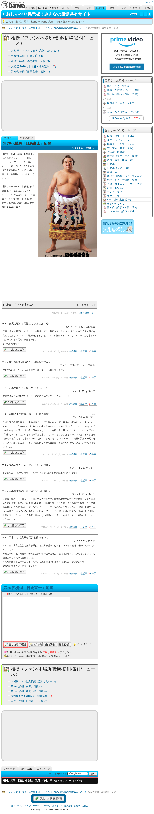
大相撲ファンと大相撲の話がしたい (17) (35, 50)
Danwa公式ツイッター (53, 806)
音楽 (88, 8)
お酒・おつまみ (116, 188)
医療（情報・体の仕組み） (122, 136)
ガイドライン (17, 806)
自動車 (111, 164)
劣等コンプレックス (118, 140)
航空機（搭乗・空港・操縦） (123, 156)
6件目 (93, 480)
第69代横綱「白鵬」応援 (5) (27, 55)
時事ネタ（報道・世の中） (122, 103)
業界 (123, 8)
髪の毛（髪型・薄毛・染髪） (123, 94)
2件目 (93, 351)
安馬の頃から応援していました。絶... (30, 388)
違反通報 (73, 351)
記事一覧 (9, 768)
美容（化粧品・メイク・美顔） (124, 90)
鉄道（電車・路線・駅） (121, 160)
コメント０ (43, 768)
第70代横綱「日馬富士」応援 (28, 588)
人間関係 (54, 8)
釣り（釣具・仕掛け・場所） (123, 180)
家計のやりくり (116, 203)
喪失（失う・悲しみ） (119, 86)
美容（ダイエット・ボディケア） (126, 184)
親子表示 (26, 768)
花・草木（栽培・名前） (121, 148)
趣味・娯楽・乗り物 (25, 28)
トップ (9, 28)
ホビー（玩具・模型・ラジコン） (126, 176)
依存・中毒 (113, 196)
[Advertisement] (49, 106)
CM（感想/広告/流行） (120, 199)
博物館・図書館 (116, 152)
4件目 (93, 403)
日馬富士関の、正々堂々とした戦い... (30, 491)
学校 (77, 8)
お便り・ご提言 (81, 806)
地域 (112, 8)
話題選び (30, 8)
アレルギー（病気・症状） (122, 211)
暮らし (65, 8)
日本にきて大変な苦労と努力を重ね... (30, 537)
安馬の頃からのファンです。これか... (30, 464)
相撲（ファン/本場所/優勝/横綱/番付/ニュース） (61, 28)
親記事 (83, 351)
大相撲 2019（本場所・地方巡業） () (33, 66)
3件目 (93, 377)
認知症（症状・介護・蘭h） (123, 207)
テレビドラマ (114, 192)
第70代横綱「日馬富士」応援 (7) (30, 71)
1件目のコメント (87, 313)
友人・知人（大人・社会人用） (124, 112)
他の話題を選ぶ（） (126, 118)
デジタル (146, 8)
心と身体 (42, 8)
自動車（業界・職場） (119, 168)
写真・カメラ (114, 172)
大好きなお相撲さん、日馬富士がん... (30, 362)
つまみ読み (26, 137)
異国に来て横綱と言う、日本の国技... (30, 414)
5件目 (93, 454)
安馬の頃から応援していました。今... (30, 323)
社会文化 (135, 8)
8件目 (93, 573)
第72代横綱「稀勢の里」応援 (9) (30, 61)
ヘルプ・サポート (33, 806)
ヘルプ (149, 2)
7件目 (93, 527)
